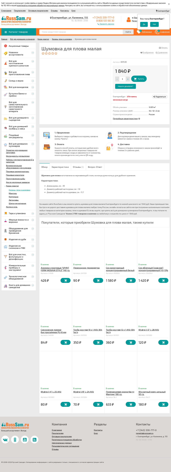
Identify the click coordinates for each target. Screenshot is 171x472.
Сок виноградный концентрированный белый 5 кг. (120, 270)
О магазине (6, 10)
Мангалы (13, 193)
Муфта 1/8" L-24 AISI (83, 391)
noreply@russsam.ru (144, 433)
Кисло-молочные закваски (18, 182)
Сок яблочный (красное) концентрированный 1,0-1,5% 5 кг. (153, 270)
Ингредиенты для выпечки (18, 156)
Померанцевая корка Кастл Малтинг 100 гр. (120, 392)
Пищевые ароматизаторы (17, 171)
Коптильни (13, 197)
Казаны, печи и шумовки (19, 190)
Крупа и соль (11, 207)
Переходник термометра (86, 267)
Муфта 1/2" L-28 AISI (149, 329)
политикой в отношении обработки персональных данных (40, 5)
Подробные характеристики (125, 118)
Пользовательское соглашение (65, 446)
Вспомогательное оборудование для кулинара (18, 166)
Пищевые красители (15, 175)
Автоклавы (14, 200)
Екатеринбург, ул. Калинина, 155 (70, 17)
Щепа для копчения (17, 203)
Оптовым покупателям (38, 10)
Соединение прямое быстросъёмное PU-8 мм (53, 330)
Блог (74, 10)
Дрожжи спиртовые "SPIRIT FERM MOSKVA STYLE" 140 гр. (55, 269)
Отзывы (54, 10)
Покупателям (20, 10)
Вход (136, 17)
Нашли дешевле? (125, 86)
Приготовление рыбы (15, 179)
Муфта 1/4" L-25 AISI (51, 391)
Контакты (64, 10)
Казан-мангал (12, 186)
